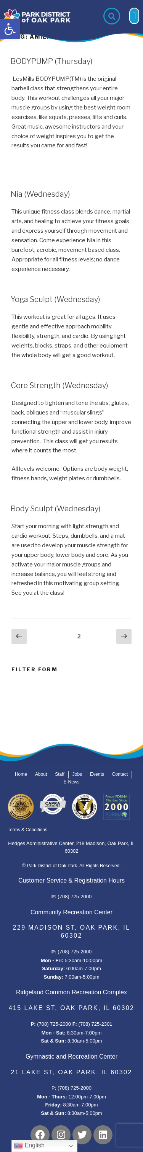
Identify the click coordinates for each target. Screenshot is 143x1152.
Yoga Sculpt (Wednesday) (55, 299)
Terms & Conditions (27, 829)
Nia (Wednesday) (40, 194)
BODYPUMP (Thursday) (52, 61)
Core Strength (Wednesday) (59, 385)
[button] (10, 29)
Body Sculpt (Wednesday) (56, 508)
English (29, 1145)
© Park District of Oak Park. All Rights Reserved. (71, 865)
